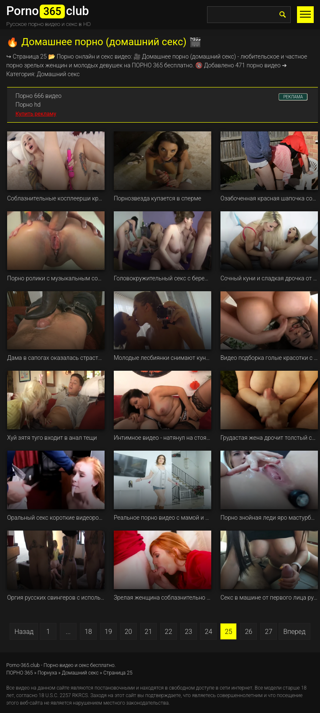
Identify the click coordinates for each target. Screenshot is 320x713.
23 (188, 632)
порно (180, 56)
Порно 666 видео (38, 95)
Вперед (294, 632)
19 (108, 632)
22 (168, 632)
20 (128, 632)
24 (208, 632)
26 (248, 632)
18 (88, 632)
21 (148, 632)
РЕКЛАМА (293, 97)
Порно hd (28, 104)
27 (268, 632)
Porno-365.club (23, 665)
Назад (23, 632)
